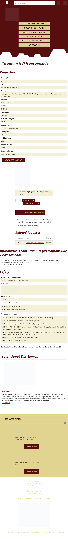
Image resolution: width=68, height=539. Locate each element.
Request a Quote (31, 203)
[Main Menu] (7, 2)
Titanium (6, 391)
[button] (31, 446)
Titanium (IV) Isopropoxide (35, 243)
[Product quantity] (18, 200)
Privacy (48, 498)
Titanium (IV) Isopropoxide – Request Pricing (35, 192)
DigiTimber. (60, 532)
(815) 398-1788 (37, 491)
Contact (39, 498)
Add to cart (28, 200)
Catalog (20, 498)
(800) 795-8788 (37, 493)
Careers (29, 498)
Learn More (6, 403)
